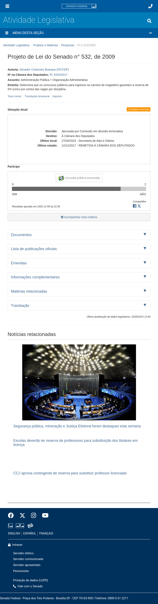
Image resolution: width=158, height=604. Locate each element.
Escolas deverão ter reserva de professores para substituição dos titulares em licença (75, 443)
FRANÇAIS (46, 533)
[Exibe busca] (149, 21)
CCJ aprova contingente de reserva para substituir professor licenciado (70, 473)
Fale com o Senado (28, 586)
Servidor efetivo (23, 553)
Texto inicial (15, 96)
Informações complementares (35, 277)
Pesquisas (67, 45)
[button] (79, 33)
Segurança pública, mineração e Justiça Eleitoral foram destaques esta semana (77, 426)
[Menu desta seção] (7, 33)
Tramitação (20, 306)
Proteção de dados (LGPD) (30, 580)
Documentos (21, 235)
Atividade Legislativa (38, 20)
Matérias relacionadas (29, 291)
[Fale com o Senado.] (150, 6)
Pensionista (21, 571)
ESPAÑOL (29, 533)
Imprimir (57, 96)
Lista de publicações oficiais (34, 249)
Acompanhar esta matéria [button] (79, 217)
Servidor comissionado (28, 559)
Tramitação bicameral (37, 96)
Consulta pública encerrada (79, 178)
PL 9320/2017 (58, 74)
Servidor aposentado (26, 565)
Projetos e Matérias (45, 45)
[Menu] (7, 6)
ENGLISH (14, 533)
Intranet (15, 545)
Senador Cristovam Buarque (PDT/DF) (44, 69)
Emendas (19, 263)
